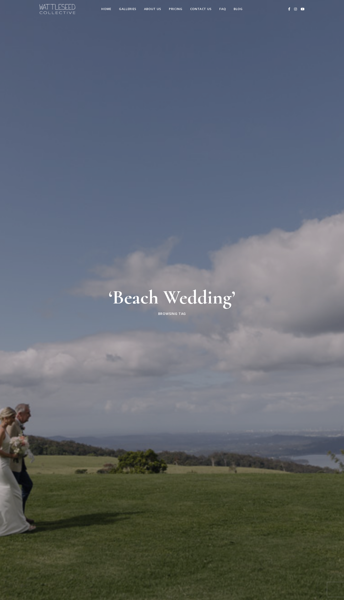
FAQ (222, 9)
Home (106, 9)
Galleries (127, 9)
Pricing (176, 9)
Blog (238, 9)
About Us (152, 9)
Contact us (201, 9)
